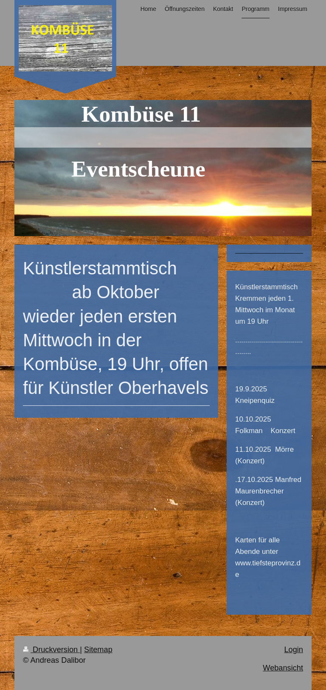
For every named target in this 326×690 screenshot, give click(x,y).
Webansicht (283, 668)
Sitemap (98, 649)
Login (293, 649)
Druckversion (51, 649)
